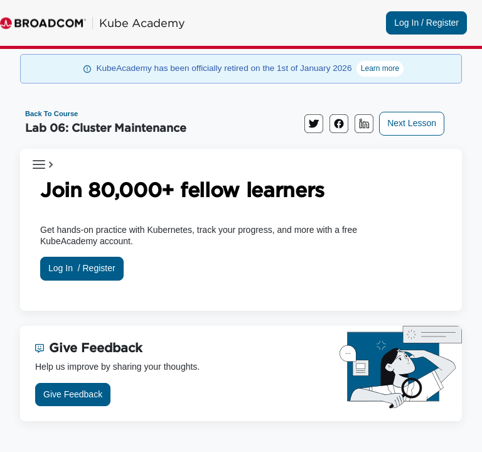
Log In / (81, 268)
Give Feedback (72, 394)
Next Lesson (411, 123)
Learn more (380, 68)
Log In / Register (426, 23)
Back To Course (51, 113)
